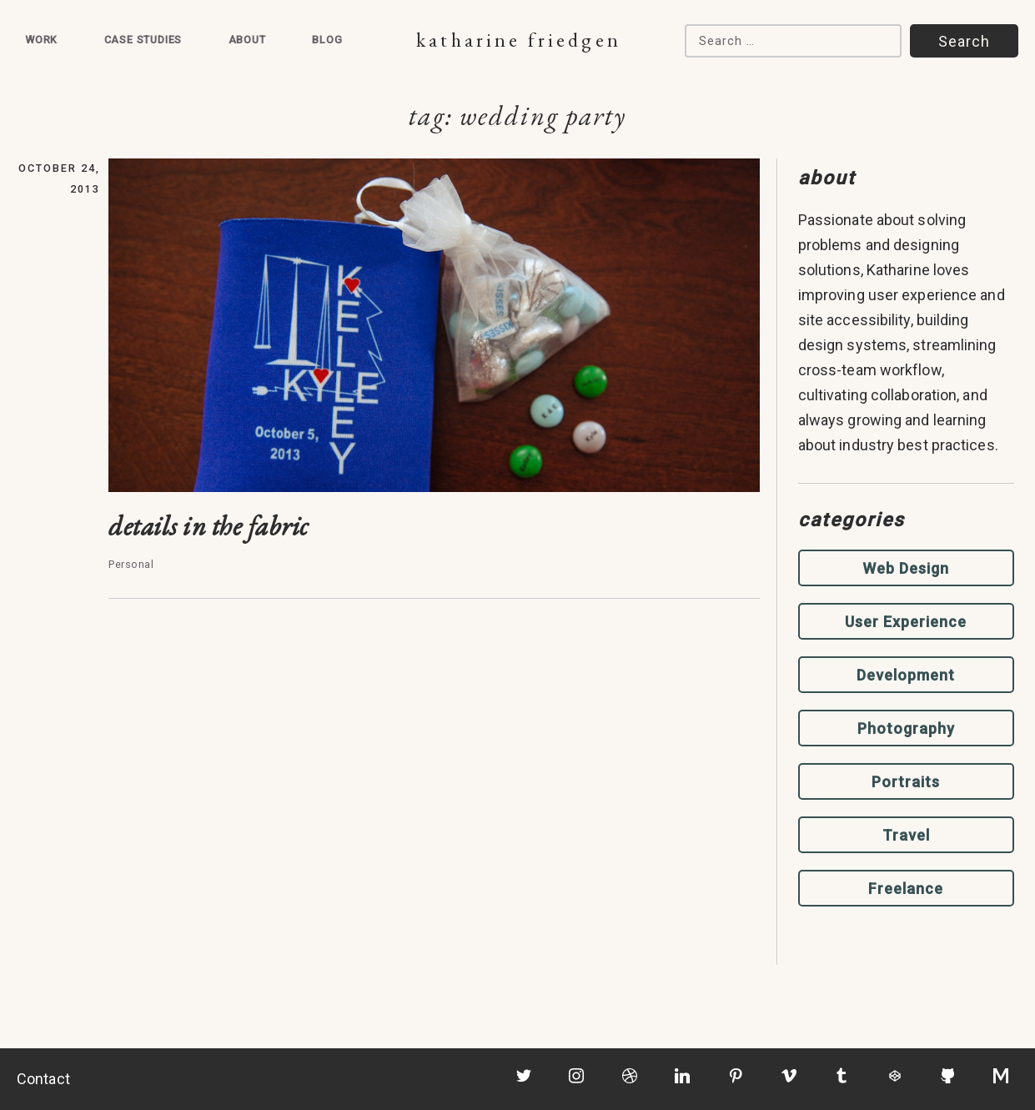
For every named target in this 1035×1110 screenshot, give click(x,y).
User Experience (906, 621)
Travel (906, 835)
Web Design (905, 568)
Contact (43, 1078)
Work (41, 39)
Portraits (906, 782)
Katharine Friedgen (518, 40)
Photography (906, 728)
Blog (327, 39)
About (247, 39)
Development (906, 675)
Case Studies (143, 39)
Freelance (905, 888)
